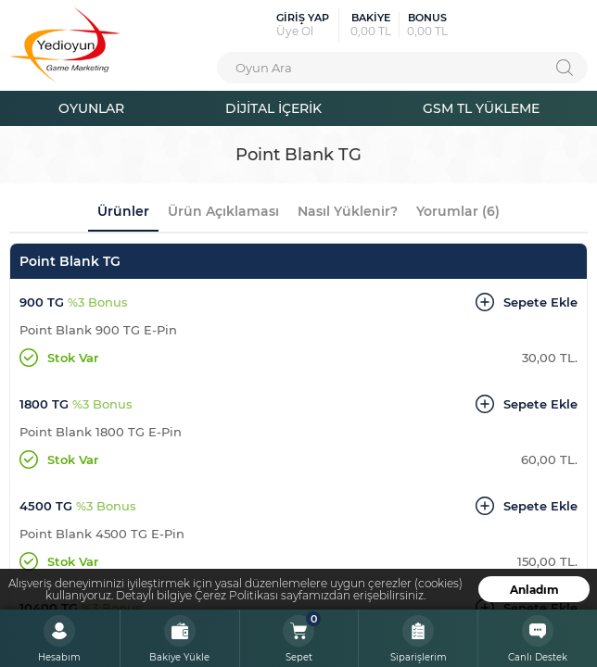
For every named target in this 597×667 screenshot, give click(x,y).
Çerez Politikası (236, 595)
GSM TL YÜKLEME (481, 108)
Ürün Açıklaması (223, 211)
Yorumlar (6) (458, 211)
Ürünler (123, 211)
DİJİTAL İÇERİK (273, 108)
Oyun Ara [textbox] (263, 67)
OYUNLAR (91, 108)
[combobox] (402, 67)
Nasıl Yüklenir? (348, 211)
